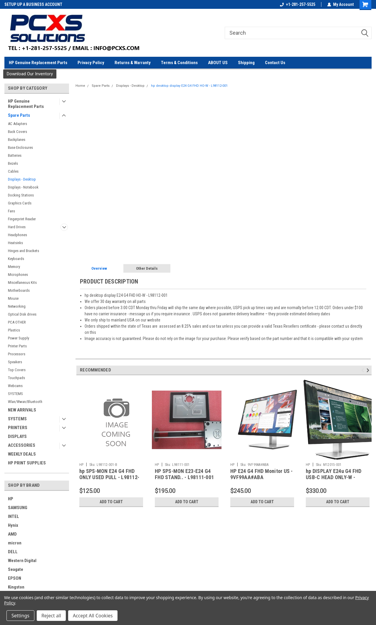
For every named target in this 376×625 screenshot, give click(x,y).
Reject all (51, 615)
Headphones (17, 235)
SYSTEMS (15, 393)
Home (80, 86)
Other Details (147, 268)
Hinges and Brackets (23, 251)
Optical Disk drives (22, 314)
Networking (17, 306)
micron (14, 543)
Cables (13, 171)
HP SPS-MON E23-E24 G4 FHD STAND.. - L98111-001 (184, 474)
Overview (99, 268)
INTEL (13, 516)
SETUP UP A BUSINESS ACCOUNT (33, 4)
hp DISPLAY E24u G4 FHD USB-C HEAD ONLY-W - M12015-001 (334, 477)
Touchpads (16, 378)
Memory (14, 266)
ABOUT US (218, 62)
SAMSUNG (17, 507)
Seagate (15, 569)
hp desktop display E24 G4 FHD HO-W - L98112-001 (189, 86)
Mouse (13, 298)
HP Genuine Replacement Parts (38, 62)
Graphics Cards (19, 203)
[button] (29, 74)
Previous (363, 370)
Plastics (14, 330)
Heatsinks (15, 243)
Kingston (16, 587)
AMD (12, 534)
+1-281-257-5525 (297, 4)
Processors (16, 354)
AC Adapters (17, 123)
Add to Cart (111, 501)
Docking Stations (21, 195)
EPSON (14, 578)
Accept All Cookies (93, 615)
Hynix (13, 525)
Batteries (14, 155)
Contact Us (275, 62)
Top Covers (17, 370)
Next (369, 370)
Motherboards (19, 290)
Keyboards (16, 258)
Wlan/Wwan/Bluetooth (25, 401)
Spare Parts (19, 115)
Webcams (15, 386)
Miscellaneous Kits (22, 282)
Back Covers (17, 131)
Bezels (13, 163)
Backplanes (16, 139)
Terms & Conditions (179, 62)
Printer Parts (17, 346)
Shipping (246, 62)
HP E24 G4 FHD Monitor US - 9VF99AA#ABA (261, 474)
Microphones (18, 274)
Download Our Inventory (30, 73)
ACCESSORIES (21, 445)
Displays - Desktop (22, 179)
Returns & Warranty (133, 62)
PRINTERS (17, 427)
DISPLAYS (17, 436)
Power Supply (18, 338)
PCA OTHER (17, 322)
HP (10, 498)
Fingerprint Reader (22, 219)
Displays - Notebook (23, 187)
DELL (13, 551)
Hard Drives (17, 227)
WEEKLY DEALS (22, 454)
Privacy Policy (91, 62)
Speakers (15, 362)
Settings (20, 615)
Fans (11, 211)
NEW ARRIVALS (22, 410)
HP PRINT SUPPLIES (27, 463)
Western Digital (22, 560)
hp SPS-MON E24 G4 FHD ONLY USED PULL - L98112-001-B (109, 477)
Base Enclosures (20, 147)
